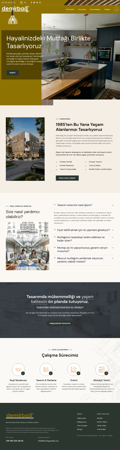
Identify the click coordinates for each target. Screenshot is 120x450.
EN (25, 2)
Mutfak (99, 418)
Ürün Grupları (95, 9)
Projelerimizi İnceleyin (60, 323)
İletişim (107, 9)
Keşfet (13, 73)
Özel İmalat (101, 429)
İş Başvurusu (82, 422)
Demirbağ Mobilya (90, 435)
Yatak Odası (101, 425)
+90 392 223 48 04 (14, 441)
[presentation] (44, 102)
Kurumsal (82, 9)
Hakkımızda (81, 418)
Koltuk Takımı (102, 422)
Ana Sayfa (70, 9)
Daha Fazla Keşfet (67, 178)
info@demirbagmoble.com (48, 441)
